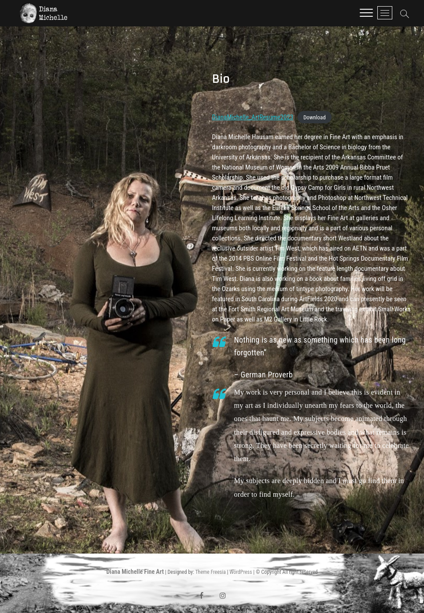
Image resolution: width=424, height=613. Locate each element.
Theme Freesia (210, 572)
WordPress (240, 572)
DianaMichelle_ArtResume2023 (253, 117)
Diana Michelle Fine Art (135, 571)
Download (314, 117)
